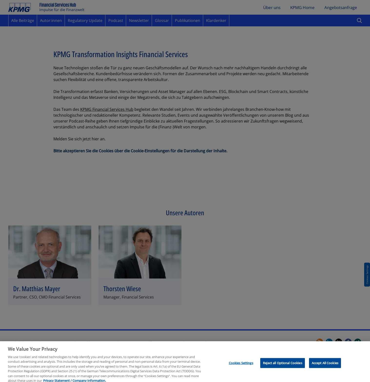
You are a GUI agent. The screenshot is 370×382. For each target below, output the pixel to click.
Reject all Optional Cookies (282, 364)
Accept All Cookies (325, 364)
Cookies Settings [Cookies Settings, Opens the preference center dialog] (241, 364)
